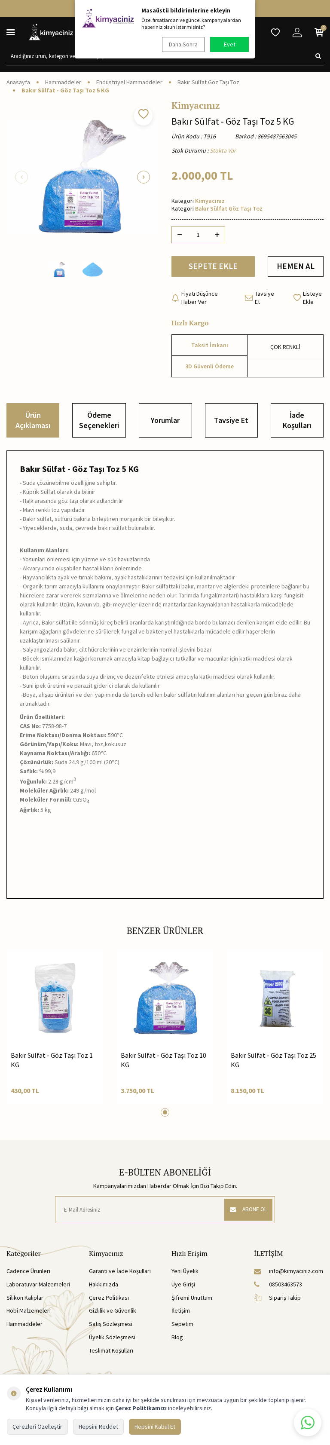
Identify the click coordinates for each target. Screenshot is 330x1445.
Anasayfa (18, 82)
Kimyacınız (195, 105)
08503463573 (278, 1285)
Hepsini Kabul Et (154, 1426)
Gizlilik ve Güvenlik (112, 1312)
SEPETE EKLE (213, 267)
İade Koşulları (297, 422)
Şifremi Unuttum (191, 1299)
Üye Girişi (183, 1285)
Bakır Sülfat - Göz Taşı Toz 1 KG (52, 1061)
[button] (21, 177)
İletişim (180, 1312)
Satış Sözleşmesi (110, 1325)
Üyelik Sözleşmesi (112, 1338)
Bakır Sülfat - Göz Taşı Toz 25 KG (273, 1061)
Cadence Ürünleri (28, 1273)
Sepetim (182, 1325)
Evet (229, 44)
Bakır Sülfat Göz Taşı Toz (208, 82)
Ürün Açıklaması (32, 422)
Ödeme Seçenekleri (99, 422)
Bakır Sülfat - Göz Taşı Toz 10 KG (163, 1061)
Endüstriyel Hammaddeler (129, 82)
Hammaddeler (63, 82)
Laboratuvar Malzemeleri (38, 1285)
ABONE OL (246, 1211)
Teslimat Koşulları (111, 1352)
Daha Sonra (182, 44)
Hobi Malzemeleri (28, 1312)
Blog (177, 1338)
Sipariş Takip (277, 1299)
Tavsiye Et (259, 299)
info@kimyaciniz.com (288, 1273)
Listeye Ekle (307, 299)
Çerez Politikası (109, 1299)
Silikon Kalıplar (24, 1299)
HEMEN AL (295, 267)
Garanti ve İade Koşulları (120, 1273)
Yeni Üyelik (185, 1273)
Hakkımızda (103, 1285)
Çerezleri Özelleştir (37, 1426)
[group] (82, 177)
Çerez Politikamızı (141, 1408)
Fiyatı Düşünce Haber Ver (194, 299)
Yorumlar (165, 422)
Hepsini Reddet (98, 1426)
